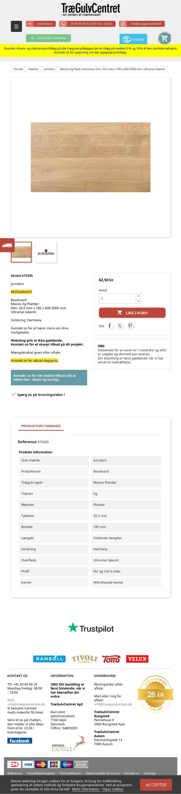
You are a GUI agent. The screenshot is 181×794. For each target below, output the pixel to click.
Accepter (156, 785)
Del (109, 325)
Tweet (119, 325)
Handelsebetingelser (41, 773)
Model (16, 275)
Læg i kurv (132, 313)
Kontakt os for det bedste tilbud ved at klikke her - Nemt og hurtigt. (44, 377)
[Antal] (117, 299)
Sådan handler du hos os (103, 773)
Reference (27, 442)
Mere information (86, 789)
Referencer (14, 773)
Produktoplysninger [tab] (41, 426)
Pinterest (130, 325)
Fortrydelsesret (70, 773)
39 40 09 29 (91, 24)
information (44, 24)
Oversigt (150, 773)
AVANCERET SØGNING (48, 38)
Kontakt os (131, 773)
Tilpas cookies (112, 789)
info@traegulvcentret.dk (145, 24)
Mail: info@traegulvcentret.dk (26, 702)
